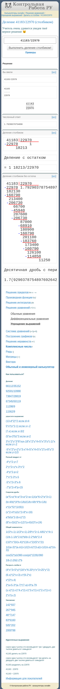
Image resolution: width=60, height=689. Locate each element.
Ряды (9, 351)
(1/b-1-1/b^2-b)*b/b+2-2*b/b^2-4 (24, 537)
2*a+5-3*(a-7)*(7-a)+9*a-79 (21, 585)
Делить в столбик (31, 15)
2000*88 (11, 630)
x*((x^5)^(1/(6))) (15, 507)
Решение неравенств (18, 341)
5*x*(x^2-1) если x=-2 (18, 426)
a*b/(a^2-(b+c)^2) (16, 517)
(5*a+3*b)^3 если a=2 (18, 436)
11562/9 (10, 411)
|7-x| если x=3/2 (15, 431)
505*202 (11, 625)
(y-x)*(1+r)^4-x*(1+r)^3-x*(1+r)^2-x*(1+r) (28, 590)
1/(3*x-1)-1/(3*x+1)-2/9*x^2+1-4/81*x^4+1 (29, 532)
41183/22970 (46, 15)
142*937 (11, 604)
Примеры (30, 52)
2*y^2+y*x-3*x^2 (15, 467)
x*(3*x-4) (11, 580)
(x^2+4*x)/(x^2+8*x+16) (19, 512)
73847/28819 (13, 396)
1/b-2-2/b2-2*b (14, 560)
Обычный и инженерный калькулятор (30, 367)
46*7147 (11, 615)
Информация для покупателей (24, 678)
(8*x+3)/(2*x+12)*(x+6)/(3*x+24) (24, 522)
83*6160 (11, 620)
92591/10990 (13, 391)
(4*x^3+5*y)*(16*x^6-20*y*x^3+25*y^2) (28, 569)
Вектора (11, 361)
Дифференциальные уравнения (30, 318)
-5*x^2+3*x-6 (13, 482)
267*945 (11, 610)
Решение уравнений (35, 13)
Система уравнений (17, 331)
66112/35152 (13, 386)
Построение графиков (19, 336)
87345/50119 (13, 401)
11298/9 (10, 406)
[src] (54, 72)
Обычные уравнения (23, 313)
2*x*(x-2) (11, 595)
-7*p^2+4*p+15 (14, 487)
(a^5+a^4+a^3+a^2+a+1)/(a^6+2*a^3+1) (29, 496)
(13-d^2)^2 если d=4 (17, 421)
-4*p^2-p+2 (12, 472)
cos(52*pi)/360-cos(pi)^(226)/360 (24, 555)
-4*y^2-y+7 (12, 461)
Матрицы (11, 356)
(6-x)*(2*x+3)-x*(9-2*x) (18, 575)
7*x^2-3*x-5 (12, 477)
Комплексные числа (19, 346)
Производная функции (19, 297)
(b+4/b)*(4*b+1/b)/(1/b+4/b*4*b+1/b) (26, 502)
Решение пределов (17, 292)
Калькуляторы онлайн (14, 13)
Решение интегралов (18, 302)
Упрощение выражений (11, 15)
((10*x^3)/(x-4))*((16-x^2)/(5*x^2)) (25, 542)
